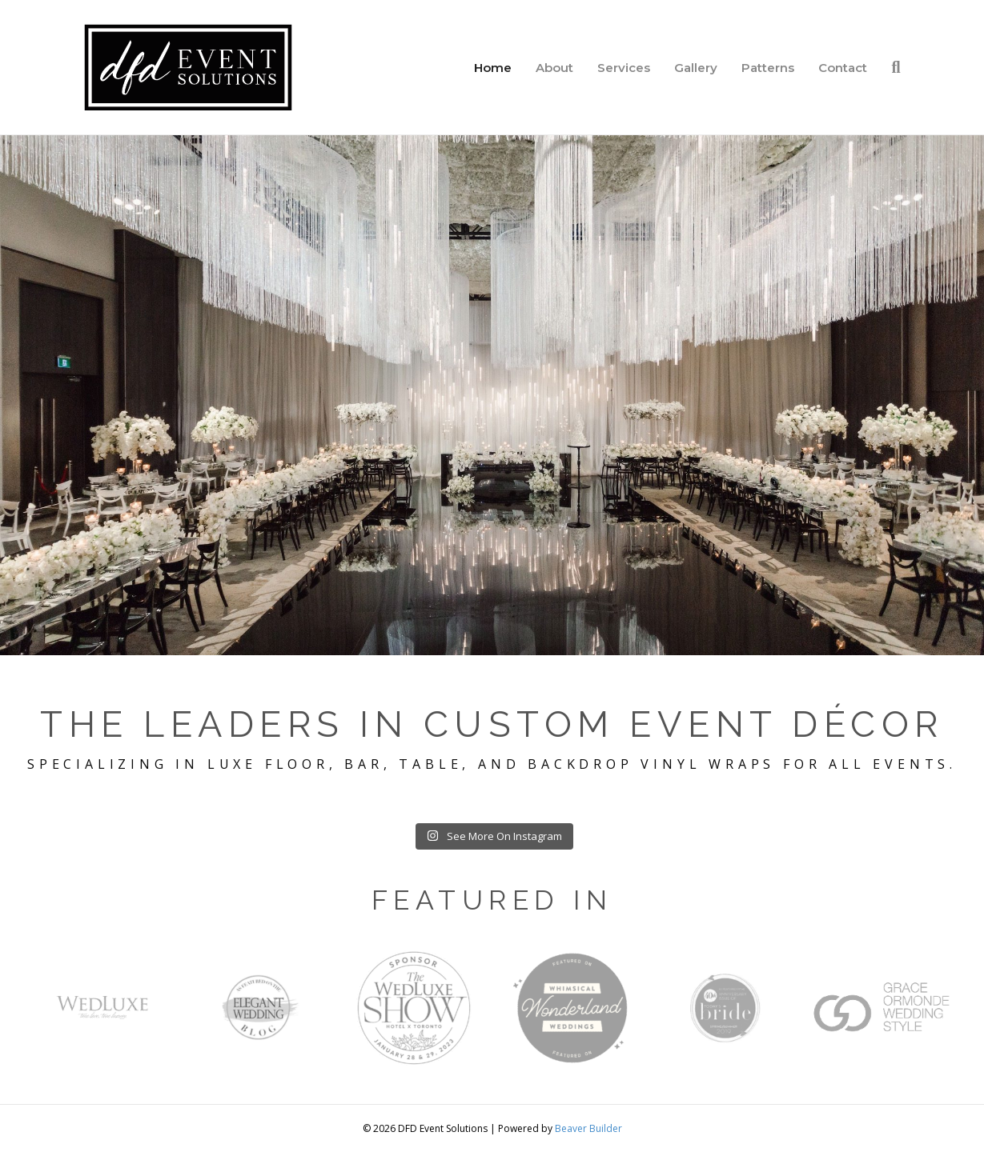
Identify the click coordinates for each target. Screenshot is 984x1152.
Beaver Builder (588, 1128)
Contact (842, 67)
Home (493, 67)
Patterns (767, 67)
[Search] (889, 67)
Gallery (695, 67)
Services (623, 67)
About (554, 67)
